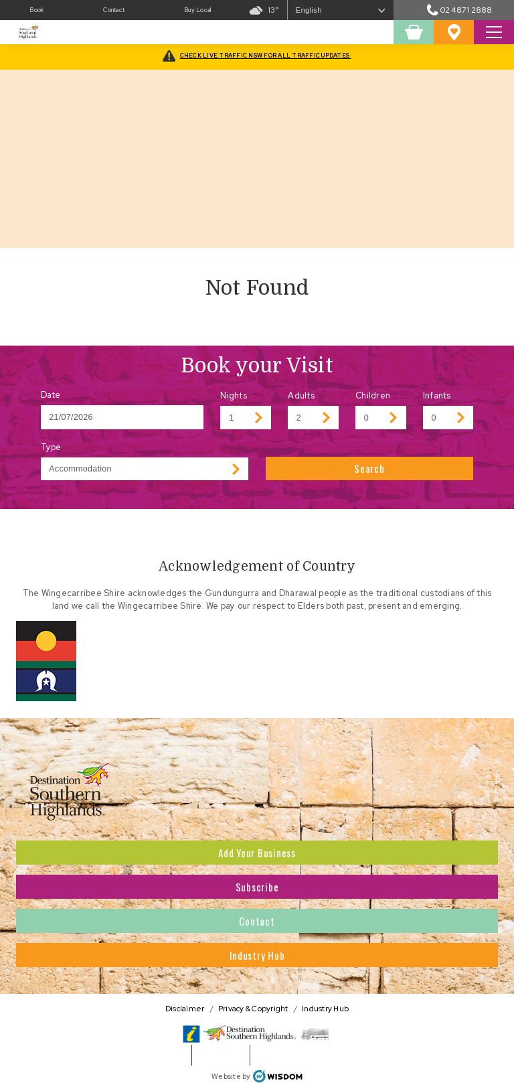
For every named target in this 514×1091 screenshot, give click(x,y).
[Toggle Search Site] (494, 32)
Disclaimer (185, 1008)
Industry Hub (257, 955)
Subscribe (257, 886)
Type (51, 447)
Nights (233, 395)
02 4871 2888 (459, 9)
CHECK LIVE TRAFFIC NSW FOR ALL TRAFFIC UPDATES (265, 56)
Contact (113, 10)
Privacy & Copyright (253, 1008)
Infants (437, 395)
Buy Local (197, 10)
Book (36, 10)
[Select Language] (341, 10)
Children (372, 395)
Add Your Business (257, 852)
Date (51, 395)
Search (369, 468)
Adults (301, 395)
